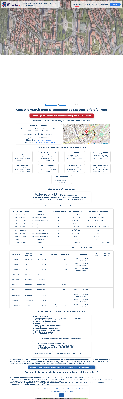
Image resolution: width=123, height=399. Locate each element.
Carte (115, 4)
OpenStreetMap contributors (101, 143)
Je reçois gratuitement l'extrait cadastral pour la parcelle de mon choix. (61, 116)
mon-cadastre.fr (16, 383)
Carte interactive (51, 105)
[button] (86, 132)
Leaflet (90, 143)
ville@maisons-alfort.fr (43, 140)
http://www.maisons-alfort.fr (44, 142)
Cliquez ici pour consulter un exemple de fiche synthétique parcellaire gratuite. (61, 367)
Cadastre (62, 105)
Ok (61, 395)
